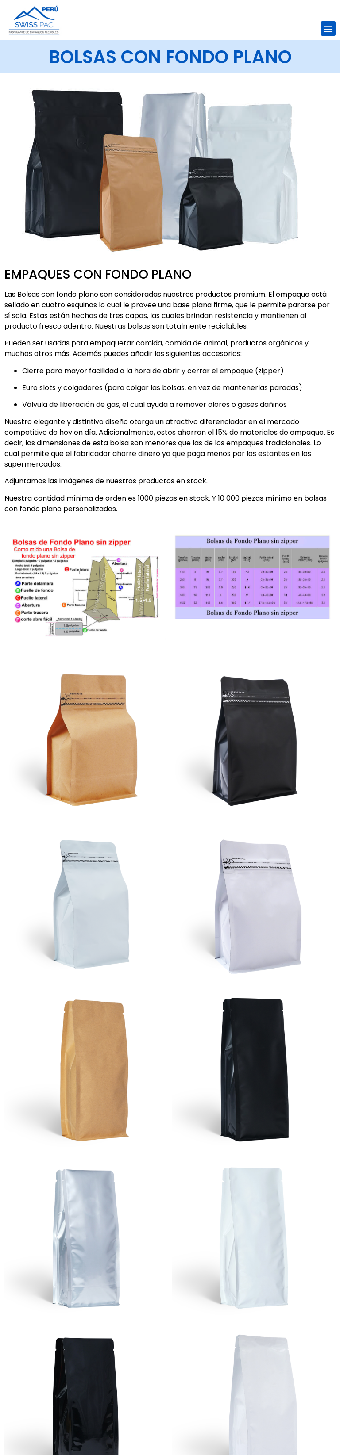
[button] (328, 28)
